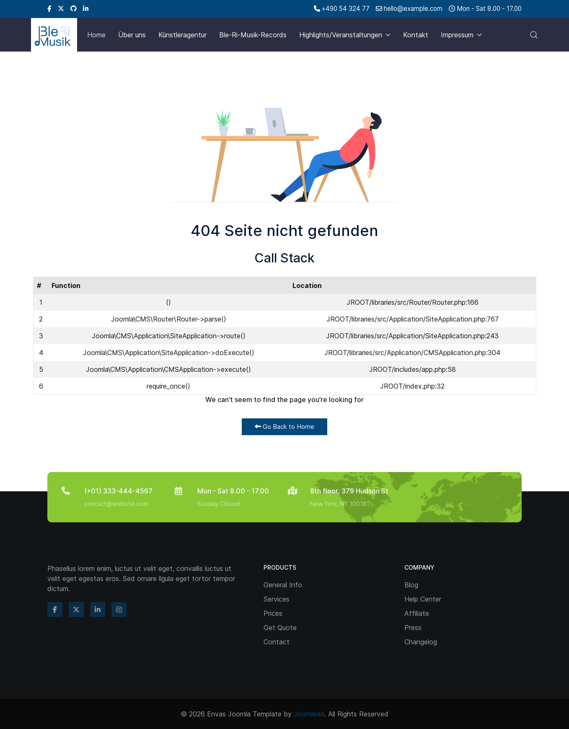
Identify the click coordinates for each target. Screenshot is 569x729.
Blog (411, 585)
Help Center (422, 599)
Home (96, 35)
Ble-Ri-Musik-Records (253, 35)
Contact (277, 642)
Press (413, 627)
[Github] (73, 9)
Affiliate (416, 613)
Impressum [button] (461, 35)
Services (277, 599)
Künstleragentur (182, 35)
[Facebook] (49, 9)
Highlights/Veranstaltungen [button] (345, 35)
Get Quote (280, 627)
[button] (534, 35)
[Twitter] (61, 9)
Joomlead (309, 714)
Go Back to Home (284, 427)
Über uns (132, 35)
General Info (283, 585)
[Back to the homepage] (54, 35)
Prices (273, 613)
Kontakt (415, 35)
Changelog (420, 642)
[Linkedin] (85, 9)
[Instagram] (119, 609)
